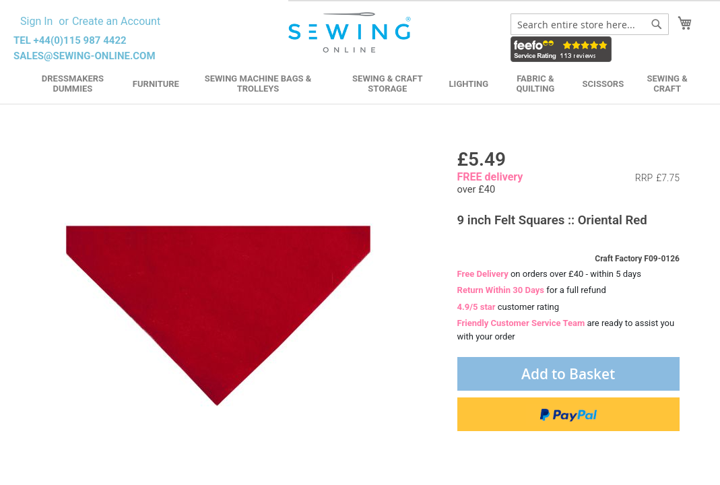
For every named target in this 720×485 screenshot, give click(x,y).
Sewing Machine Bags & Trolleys (258, 83)
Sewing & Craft (667, 83)
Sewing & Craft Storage (387, 83)
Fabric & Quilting (535, 83)
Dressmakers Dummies (73, 83)
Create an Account (116, 21)
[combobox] (590, 24)
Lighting (469, 84)
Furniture (156, 84)
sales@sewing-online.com (84, 56)
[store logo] (351, 33)
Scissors (603, 84)
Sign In (36, 21)
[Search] (656, 24)
